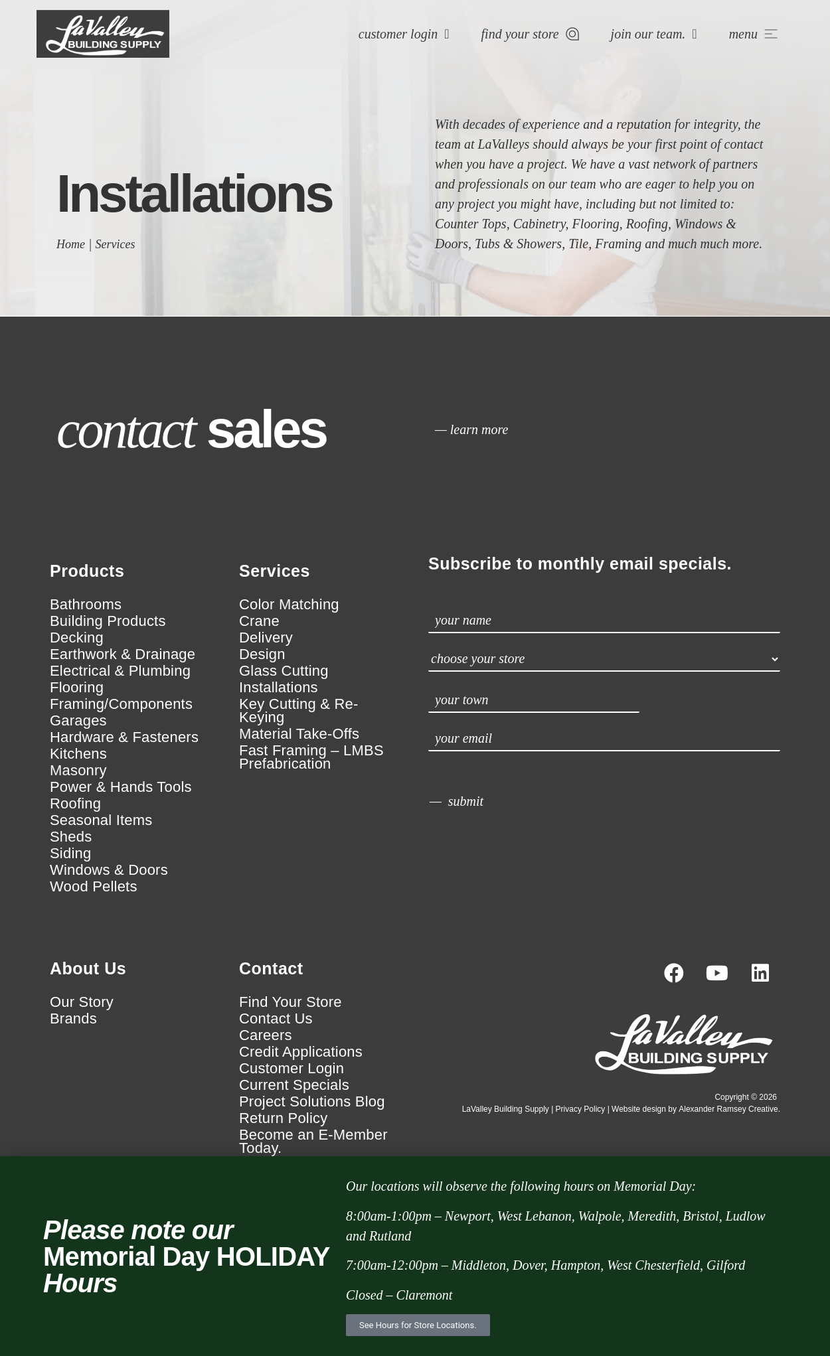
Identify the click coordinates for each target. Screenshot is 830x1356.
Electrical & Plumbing (120, 671)
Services (115, 244)
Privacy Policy (581, 1109)
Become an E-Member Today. (313, 1141)
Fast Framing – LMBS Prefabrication (311, 757)
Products (87, 571)
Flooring (77, 687)
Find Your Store (290, 1002)
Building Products (108, 621)
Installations (278, 687)
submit (465, 801)
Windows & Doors (109, 870)
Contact (271, 968)
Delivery (266, 637)
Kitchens (78, 754)
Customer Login (291, 1068)
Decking (77, 637)
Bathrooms (86, 604)
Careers (265, 1035)
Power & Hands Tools (121, 787)
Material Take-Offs (299, 734)
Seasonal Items (101, 820)
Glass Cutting (284, 671)
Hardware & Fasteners (124, 737)
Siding (70, 853)
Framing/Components (121, 704)
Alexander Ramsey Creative (728, 1109)
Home (70, 244)
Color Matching (289, 604)
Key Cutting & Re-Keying (298, 711)
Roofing (75, 803)
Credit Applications (301, 1052)
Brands (73, 1018)
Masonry (78, 770)
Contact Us (276, 1018)
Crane (259, 621)
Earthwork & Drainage (122, 654)
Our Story (82, 1002)
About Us (88, 968)
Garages (78, 720)
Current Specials (294, 1085)
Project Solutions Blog (312, 1101)
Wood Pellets (93, 886)
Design (262, 654)
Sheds (71, 837)
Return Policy (283, 1118)
